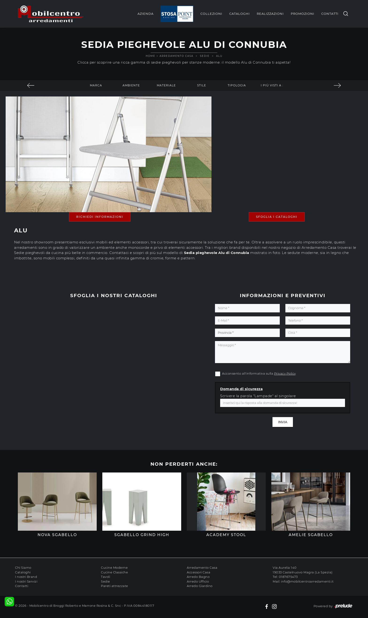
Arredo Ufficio (198, 581)
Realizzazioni (270, 13)
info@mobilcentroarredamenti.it (307, 581)
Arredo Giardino (200, 586)
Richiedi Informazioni (99, 217)
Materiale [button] (166, 85)
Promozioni (302, 13)
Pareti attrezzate (114, 586)
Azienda (145, 13)
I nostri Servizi (26, 581)
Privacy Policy (285, 373)
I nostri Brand (26, 577)
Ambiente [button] (131, 85)
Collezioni (211, 13)
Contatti (329, 13)
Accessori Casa (198, 572)
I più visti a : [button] (272, 85)
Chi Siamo (23, 567)
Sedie (205, 56)
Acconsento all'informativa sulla (259, 373)
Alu (219, 56)
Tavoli (105, 577)
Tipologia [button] (237, 85)
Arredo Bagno (198, 577)
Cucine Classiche (114, 572)
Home (150, 56)
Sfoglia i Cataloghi (276, 217)
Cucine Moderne (114, 567)
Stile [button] (201, 85)
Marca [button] (96, 85)
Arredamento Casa (176, 56)
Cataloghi (239, 13)
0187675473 (288, 577)
